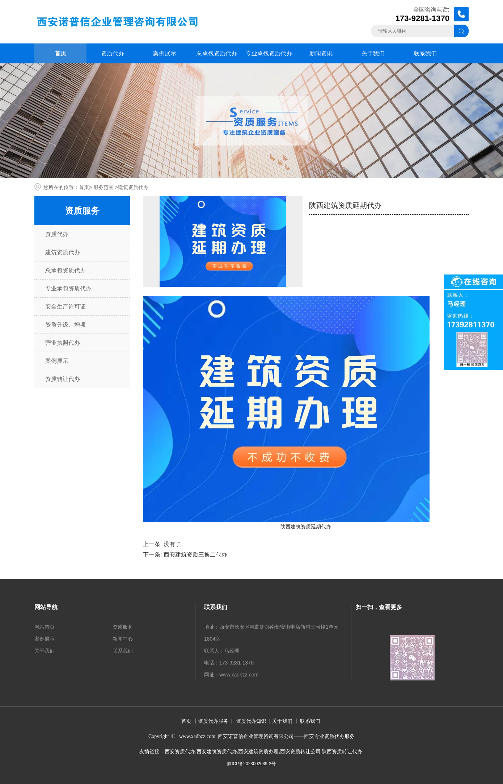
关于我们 (373, 53)
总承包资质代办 (216, 53)
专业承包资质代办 (269, 53)
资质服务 (123, 627)
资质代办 (112, 53)
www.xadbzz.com (238, 675)
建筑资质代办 (62, 252)
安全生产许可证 (65, 306)
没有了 (172, 544)
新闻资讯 (321, 53)
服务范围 (103, 187)
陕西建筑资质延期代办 (305, 526)
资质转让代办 (62, 379)
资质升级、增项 (65, 325)
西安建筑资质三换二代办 (195, 555)
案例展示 (164, 53)
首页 (60, 53)
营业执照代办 (62, 343)
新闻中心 (123, 639)
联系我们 (425, 53)
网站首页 (44, 627)
